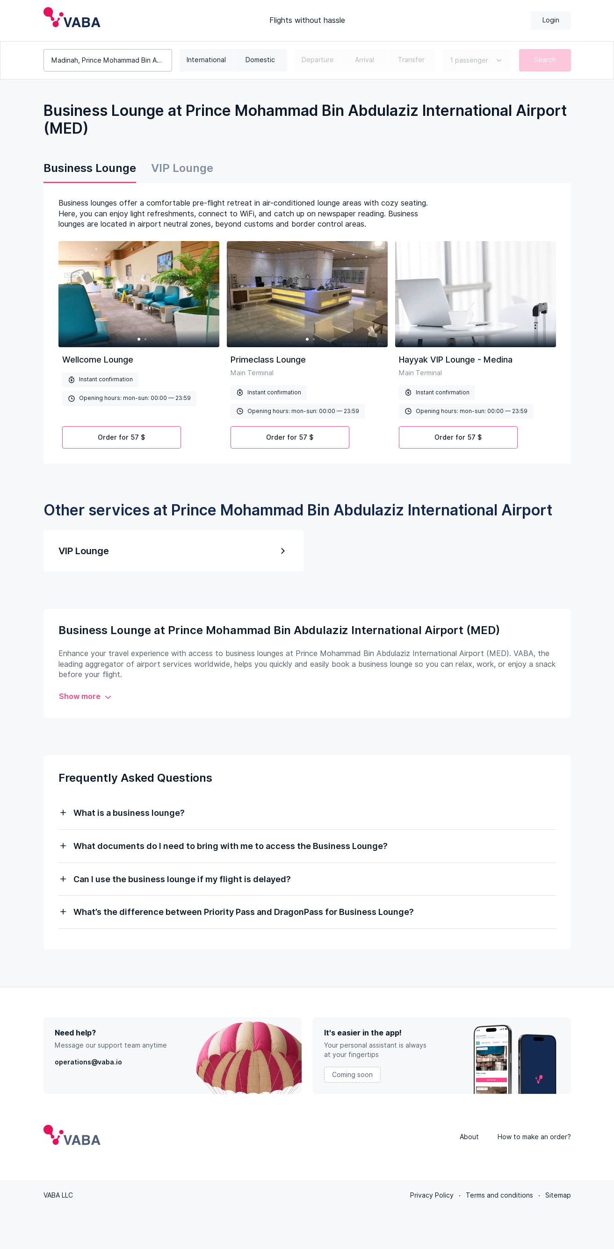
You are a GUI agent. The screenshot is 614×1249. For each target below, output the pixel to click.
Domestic (260, 60)
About (469, 1137)
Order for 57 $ (121, 437)
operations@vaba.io (88, 1062)
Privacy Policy (432, 1195)
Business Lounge (89, 168)
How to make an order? (534, 1137)
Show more (85, 696)
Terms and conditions (499, 1195)
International (206, 60)
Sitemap (558, 1195)
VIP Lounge (182, 168)
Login (550, 20)
